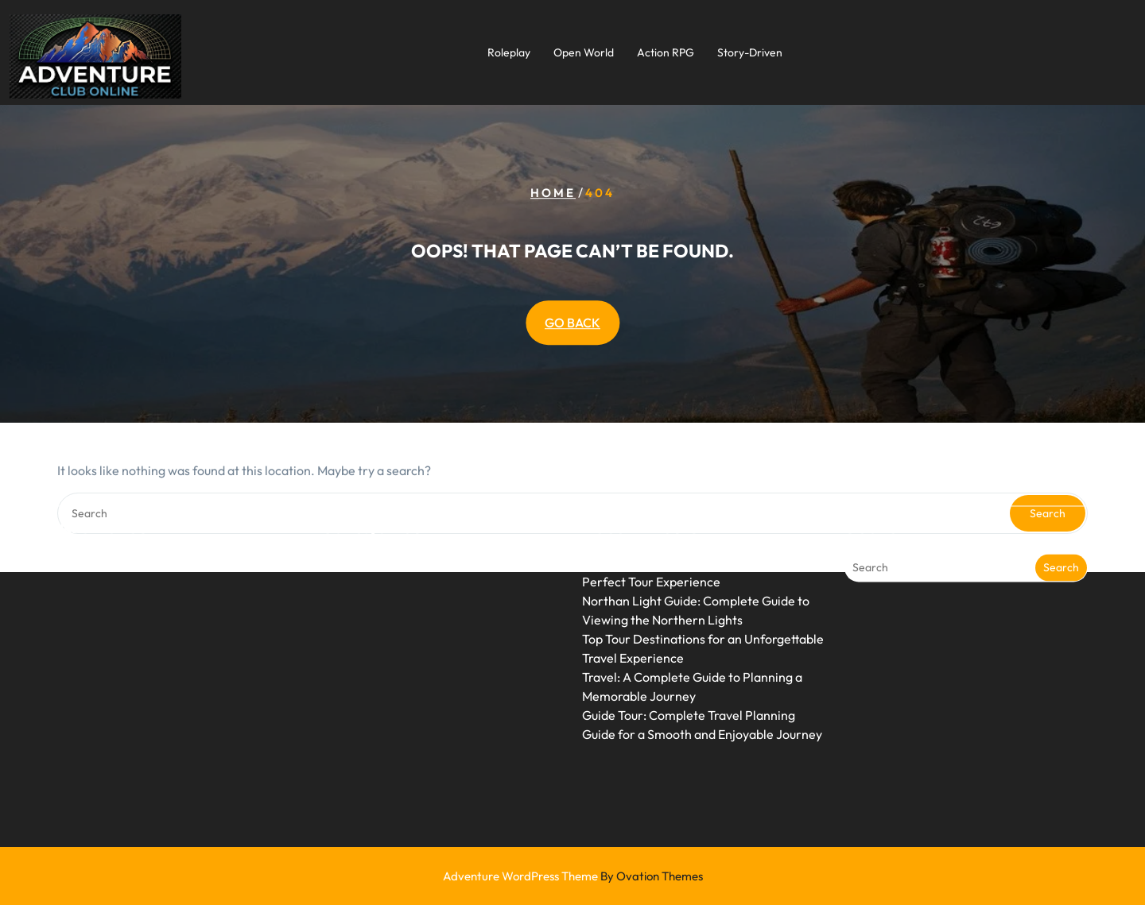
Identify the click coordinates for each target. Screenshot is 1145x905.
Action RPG (665, 52)
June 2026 (87, 528)
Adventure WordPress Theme (573, 876)
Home (553, 192)
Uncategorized (362, 528)
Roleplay (508, 52)
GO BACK (572, 323)
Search (1061, 532)
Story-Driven (749, 52)
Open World (583, 52)
